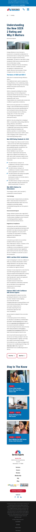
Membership (18, 475)
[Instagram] (18, 497)
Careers (18, 470)
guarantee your (15, 323)
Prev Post (12, 355)
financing (18, 321)
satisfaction (22, 323)
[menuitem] (18, 521)
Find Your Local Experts (18, 490)
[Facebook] (15, 497)
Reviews (18, 473)
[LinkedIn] (21, 497)
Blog (18, 481)
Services (18, 467)
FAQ (18, 478)
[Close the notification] (28, 3)
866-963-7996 (18, 458)
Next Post (22, 355)
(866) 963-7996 (11, 346)
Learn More (22, 5)
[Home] (13, 9)
